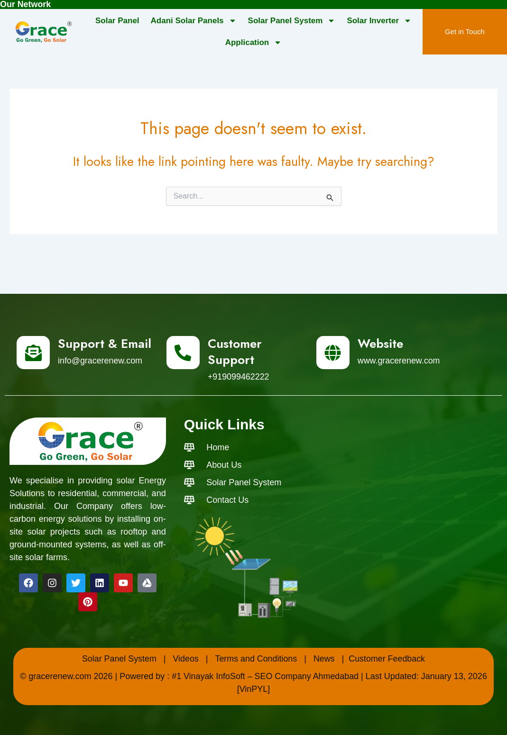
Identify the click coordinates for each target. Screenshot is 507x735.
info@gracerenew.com (100, 360)
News (324, 658)
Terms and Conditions (256, 658)
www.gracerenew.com (399, 360)
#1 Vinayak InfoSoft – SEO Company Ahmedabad (265, 676)
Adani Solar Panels (194, 20)
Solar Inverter (379, 20)
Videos (186, 658)
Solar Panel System (292, 20)
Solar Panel (117, 20)
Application (253, 42)
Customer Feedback (387, 658)
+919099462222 (239, 376)
